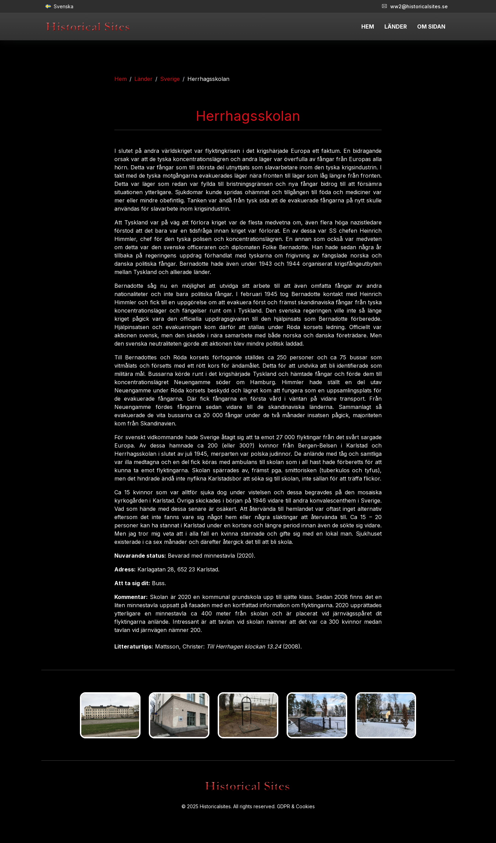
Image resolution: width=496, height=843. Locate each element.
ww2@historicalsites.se (415, 6)
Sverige (170, 78)
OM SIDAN (431, 26)
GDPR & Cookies (296, 806)
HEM (367, 26)
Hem (120, 78)
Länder (143, 78)
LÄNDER (395, 26)
